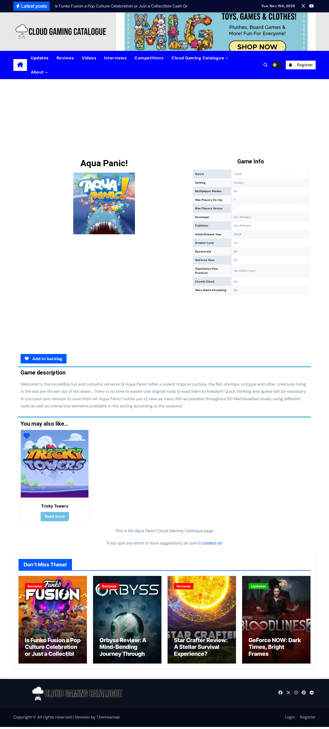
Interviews (115, 58)
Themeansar (108, 719)
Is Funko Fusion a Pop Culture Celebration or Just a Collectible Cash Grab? (52, 652)
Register (308, 719)
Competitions (149, 58)
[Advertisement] (164, 118)
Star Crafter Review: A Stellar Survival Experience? (201, 649)
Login (290, 719)
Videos (89, 58)
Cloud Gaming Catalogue (198, 58)
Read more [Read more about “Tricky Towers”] (55, 516)
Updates (40, 58)
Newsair (82, 719)
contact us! (211, 543)
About (38, 72)
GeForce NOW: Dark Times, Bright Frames (275, 649)
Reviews (65, 58)
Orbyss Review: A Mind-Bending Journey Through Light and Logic (122, 652)
